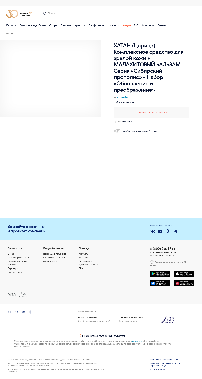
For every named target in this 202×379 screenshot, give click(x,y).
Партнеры (13, 268)
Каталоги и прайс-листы (55, 257)
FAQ (81, 268)
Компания (148, 25)
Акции (127, 25)
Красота (80, 25)
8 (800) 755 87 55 (162, 248)
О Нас (11, 253)
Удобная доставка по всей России (136, 131)
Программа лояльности (55, 253)
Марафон (12, 264)
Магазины (84, 257)
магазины (137, 341)
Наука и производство (19, 257)
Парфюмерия (96, 25)
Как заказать (85, 261)
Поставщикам (15, 271)
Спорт (53, 25)
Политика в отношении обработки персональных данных (165, 364)
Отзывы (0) (122, 96)
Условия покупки (157, 369)
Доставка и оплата (88, 264)
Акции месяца (50, 261)
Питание (65, 25)
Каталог (11, 25)
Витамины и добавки (33, 25)
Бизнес (162, 25)
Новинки (114, 25)
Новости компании (17, 261)
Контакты (83, 253)
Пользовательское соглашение (164, 359)
